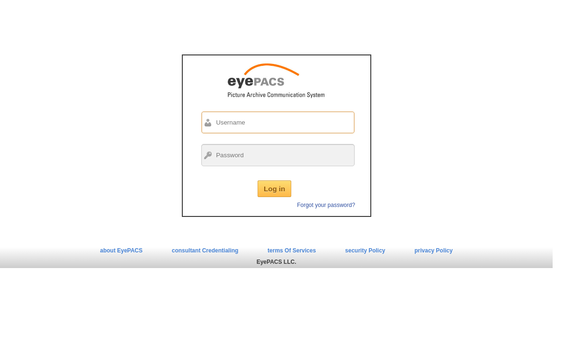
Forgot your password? (326, 205)
